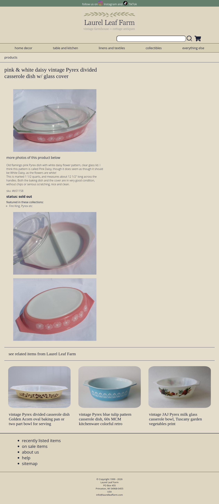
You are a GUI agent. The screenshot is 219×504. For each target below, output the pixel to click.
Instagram (110, 4)
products (10, 57)
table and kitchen (65, 48)
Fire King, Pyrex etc (21, 206)
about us (30, 452)
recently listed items (41, 440)
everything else (193, 48)
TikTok (132, 4)
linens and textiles (112, 48)
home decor (23, 48)
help (26, 458)
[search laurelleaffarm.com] (190, 39)
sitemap (29, 463)
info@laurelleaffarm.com (109, 494)
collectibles (154, 48)
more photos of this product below (33, 157)
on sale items (35, 446)
